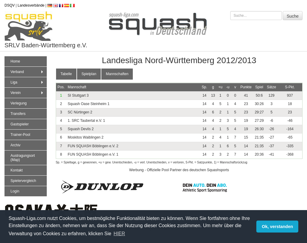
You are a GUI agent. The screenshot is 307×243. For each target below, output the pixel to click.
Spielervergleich (23, 181)
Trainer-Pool (20, 135)
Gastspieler (19, 124)
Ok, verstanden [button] (277, 226)
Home (15, 61)
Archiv (15, 145)
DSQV (9, 5)
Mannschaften (117, 74)
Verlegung (18, 103)
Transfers (17, 114)
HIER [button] (119, 233)
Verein (27, 93)
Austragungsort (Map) (22, 158)
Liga (27, 82)
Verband (27, 72)
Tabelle (66, 74)
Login (14, 191)
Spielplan (89, 74)
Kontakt (16, 170)
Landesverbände (31, 5)
